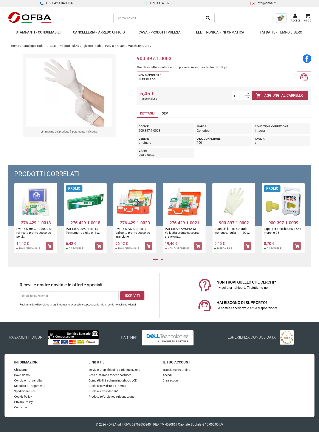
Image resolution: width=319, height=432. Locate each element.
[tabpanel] (35, 221)
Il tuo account (176, 362)
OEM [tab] (165, 113)
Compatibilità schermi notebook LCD (112, 380)
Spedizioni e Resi (25, 391)
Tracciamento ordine (176, 369)
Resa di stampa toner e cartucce (109, 375)
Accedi (167, 375)
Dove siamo (22, 375)
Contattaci (21, 407)
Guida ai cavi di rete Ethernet (107, 386)
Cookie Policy (23, 396)
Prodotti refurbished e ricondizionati (112, 396)
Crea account (172, 380)
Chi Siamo (21, 369)
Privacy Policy (23, 402)
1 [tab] (155, 259)
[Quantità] (238, 95)
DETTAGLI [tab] (147, 113)
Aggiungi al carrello (280, 95)
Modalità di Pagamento (29, 386)
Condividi (307, 58)
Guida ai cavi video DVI (103, 391)
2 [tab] (163, 259)
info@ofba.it (266, 3)
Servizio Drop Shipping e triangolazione (114, 369)
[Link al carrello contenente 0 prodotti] (307, 18)
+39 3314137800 (162, 3)
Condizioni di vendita (28, 380)
